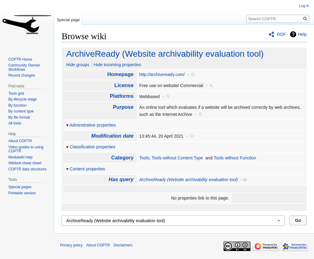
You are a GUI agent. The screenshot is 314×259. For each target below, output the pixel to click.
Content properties (87, 168)
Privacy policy (71, 245)
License (124, 85)
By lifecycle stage (22, 99)
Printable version (22, 193)
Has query (121, 179)
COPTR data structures (27, 169)
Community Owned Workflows (24, 67)
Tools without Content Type (177, 157)
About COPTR (20, 141)
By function (17, 105)
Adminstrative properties (93, 125)
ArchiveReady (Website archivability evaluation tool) (165, 54)
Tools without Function (235, 157)
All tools (14, 123)
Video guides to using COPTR (26, 149)
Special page (68, 19)
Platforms (121, 96)
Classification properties (92, 146)
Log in (304, 6)
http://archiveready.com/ (162, 74)
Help (302, 34)
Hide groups (78, 64)
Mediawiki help (20, 157)
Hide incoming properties (117, 64)
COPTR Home (20, 59)
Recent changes (21, 75)
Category (122, 158)
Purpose (123, 107)
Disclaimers (122, 245)
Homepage (120, 74)
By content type (21, 111)
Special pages (19, 187)
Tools (144, 157)
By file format (19, 117)
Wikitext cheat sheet (24, 163)
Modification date (112, 136)
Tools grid (16, 93)
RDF (281, 34)
